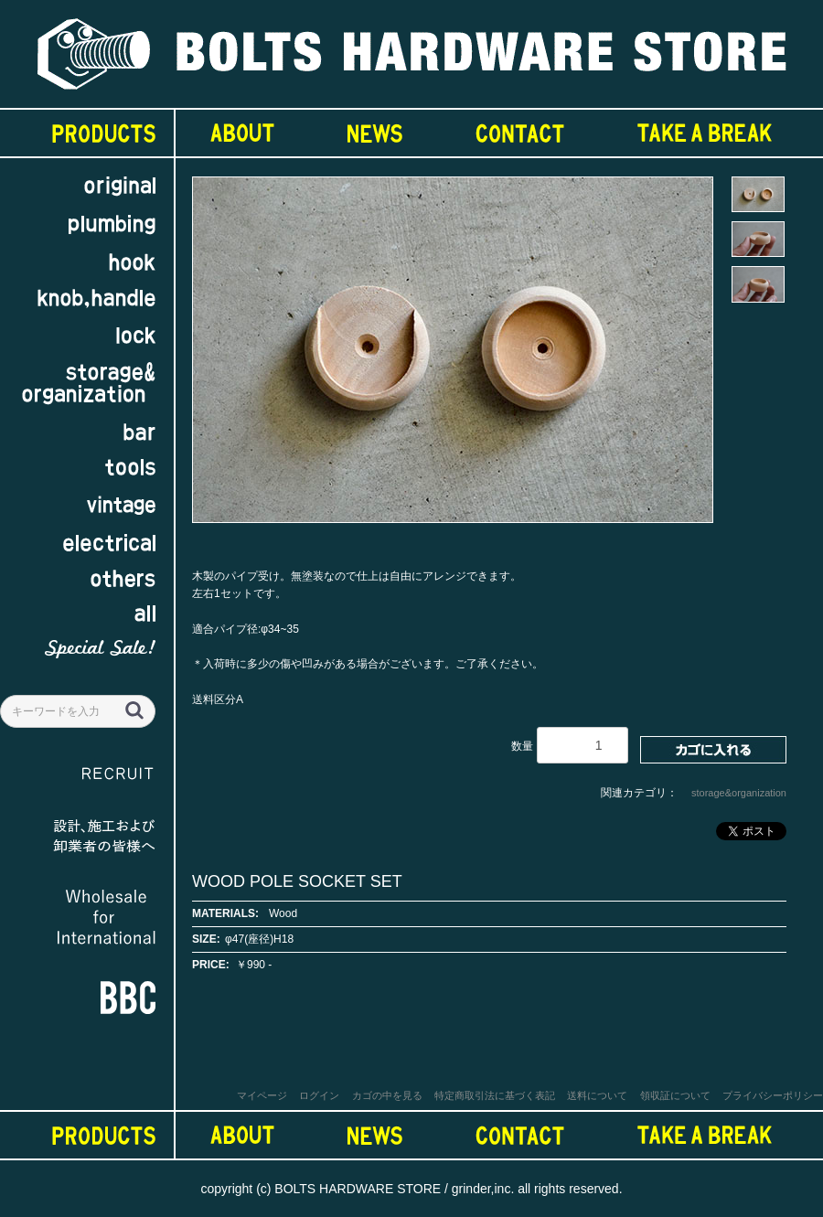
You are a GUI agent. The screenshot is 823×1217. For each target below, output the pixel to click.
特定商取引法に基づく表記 (494, 1095)
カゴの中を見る (387, 1095)
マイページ (262, 1095)
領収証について (675, 1095)
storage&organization (738, 792)
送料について (597, 1095)
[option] (452, 358)
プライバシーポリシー (772, 1095)
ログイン (319, 1095)
